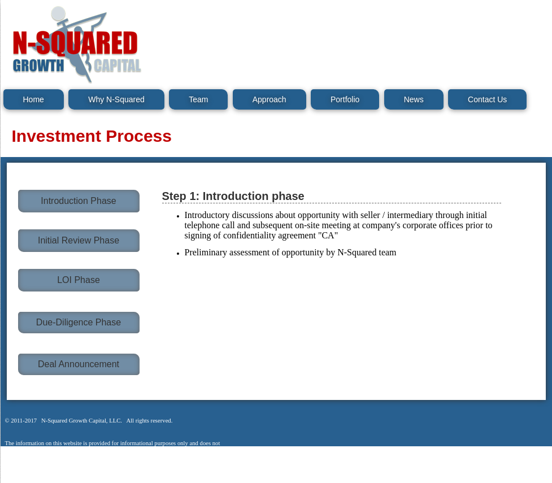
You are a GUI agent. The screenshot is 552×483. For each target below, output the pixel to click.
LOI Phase (78, 280)
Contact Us (487, 99)
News (414, 99)
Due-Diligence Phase (78, 322)
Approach (269, 99)
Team (198, 99)
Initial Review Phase (78, 240)
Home (33, 99)
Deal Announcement (78, 364)
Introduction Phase (78, 201)
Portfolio (345, 99)
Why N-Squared (116, 99)
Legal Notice (29, 477)
